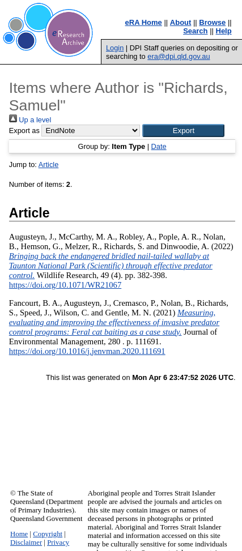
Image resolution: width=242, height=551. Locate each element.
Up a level (30, 120)
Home (19, 534)
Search (195, 31)
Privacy (58, 542)
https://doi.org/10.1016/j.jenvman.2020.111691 (87, 351)
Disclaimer (26, 542)
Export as (24, 130)
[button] (183, 130)
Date (159, 146)
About (181, 22)
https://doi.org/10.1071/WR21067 (65, 284)
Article (49, 164)
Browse (212, 22)
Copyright (47, 534)
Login (115, 48)
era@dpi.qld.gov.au (178, 56)
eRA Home (143, 22)
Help (224, 31)
